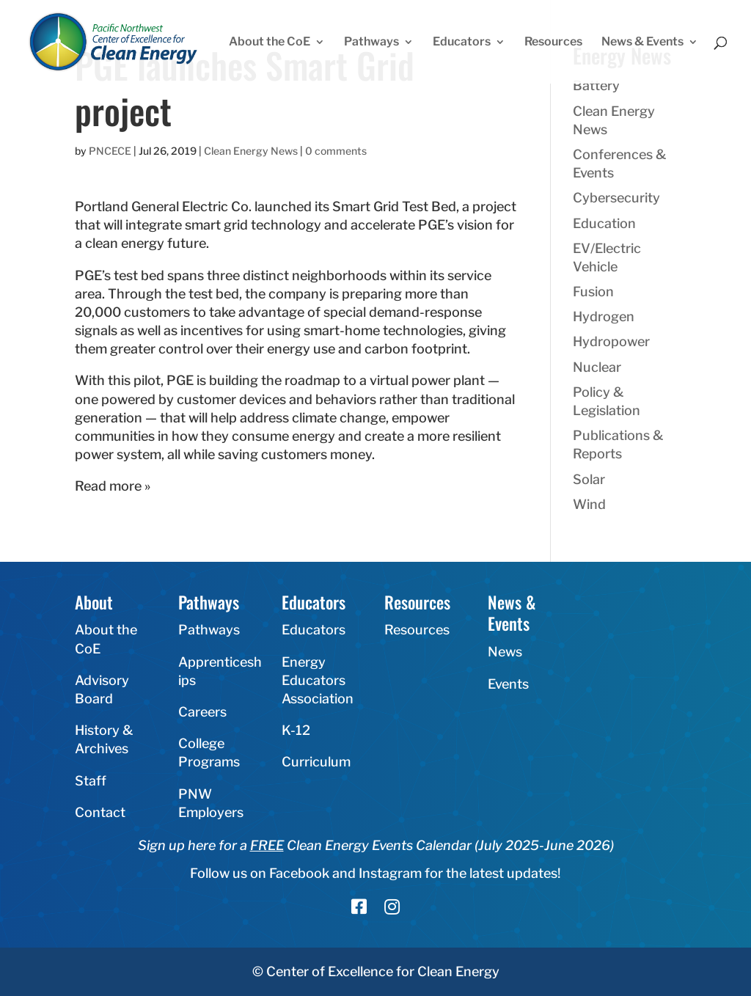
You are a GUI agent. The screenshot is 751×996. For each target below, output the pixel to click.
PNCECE (110, 150)
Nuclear (597, 367)
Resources (553, 42)
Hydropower (611, 341)
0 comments (336, 150)
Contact (100, 812)
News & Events (642, 42)
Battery (596, 85)
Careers (202, 711)
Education (604, 223)
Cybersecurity (616, 197)
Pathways (371, 42)
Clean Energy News (251, 150)
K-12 (296, 730)
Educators (462, 42)
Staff (90, 780)
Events (508, 684)
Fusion (593, 291)
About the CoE (269, 42)
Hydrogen (603, 316)
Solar (589, 479)
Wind (589, 504)
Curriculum (316, 761)
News (505, 651)
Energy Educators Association (317, 680)
